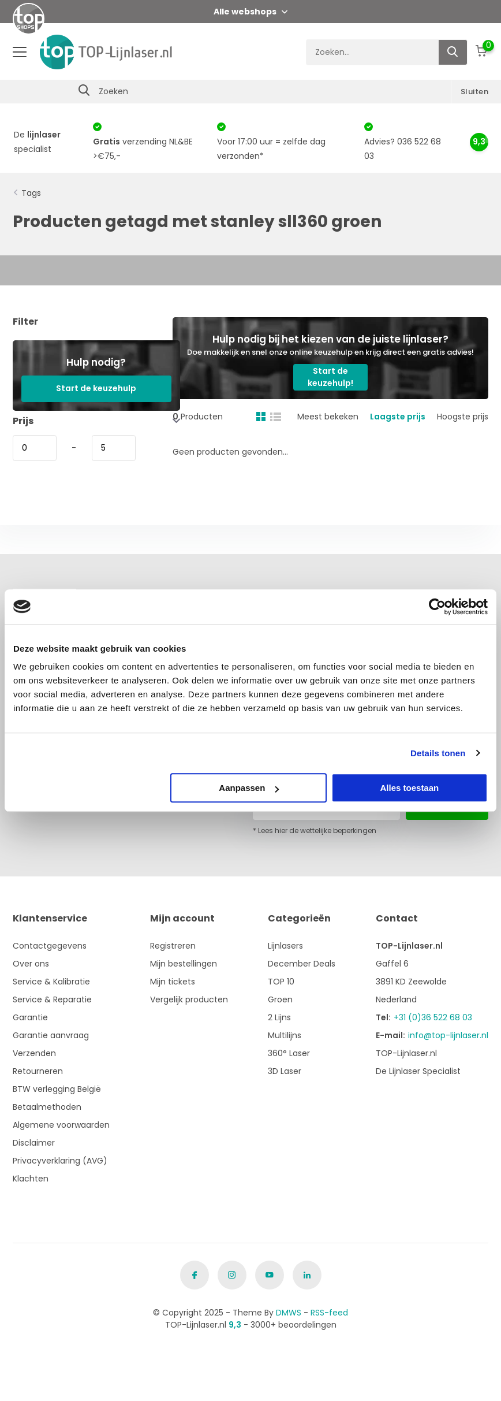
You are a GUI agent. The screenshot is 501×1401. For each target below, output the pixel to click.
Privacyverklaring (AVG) (60, 1160)
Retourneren (38, 1071)
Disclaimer (34, 1143)
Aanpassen (249, 788)
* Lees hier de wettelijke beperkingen (314, 830)
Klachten (30, 1178)
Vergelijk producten (189, 999)
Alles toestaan (409, 788)
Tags (31, 193)
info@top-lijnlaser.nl (448, 1035)
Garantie (30, 1017)
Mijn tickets (172, 981)
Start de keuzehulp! (330, 377)
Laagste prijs (397, 416)
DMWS (288, 1312)
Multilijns (284, 1035)
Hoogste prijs (462, 416)
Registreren (173, 946)
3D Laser (284, 1071)
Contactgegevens (50, 946)
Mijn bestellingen (183, 963)
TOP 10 (281, 981)
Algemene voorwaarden (61, 1125)
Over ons (31, 963)
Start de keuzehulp (96, 388)
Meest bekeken (327, 416)
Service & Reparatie (52, 999)
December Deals (301, 963)
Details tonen (437, 753)
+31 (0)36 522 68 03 (433, 1017)
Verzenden (34, 1053)
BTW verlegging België (57, 1089)
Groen (280, 999)
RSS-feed (329, 1312)
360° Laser (289, 1053)
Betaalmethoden (47, 1107)
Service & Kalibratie (51, 981)
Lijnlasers (285, 946)
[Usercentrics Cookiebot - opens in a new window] (437, 606)
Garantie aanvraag (51, 1035)
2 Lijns (279, 1017)
